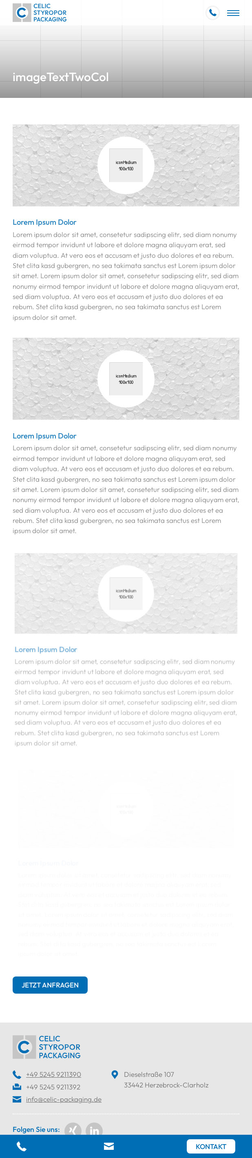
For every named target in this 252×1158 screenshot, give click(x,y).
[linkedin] (94, 1131)
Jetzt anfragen (50, 985)
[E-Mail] (110, 1147)
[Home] (39, 12)
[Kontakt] (211, 1146)
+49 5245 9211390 (53, 1074)
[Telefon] (23, 1147)
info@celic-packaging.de (64, 1099)
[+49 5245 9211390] (213, 13)
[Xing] (73, 1131)
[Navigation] (233, 13)
